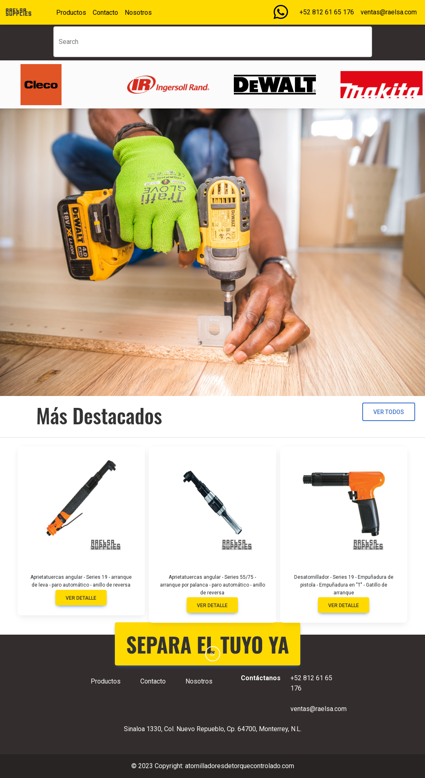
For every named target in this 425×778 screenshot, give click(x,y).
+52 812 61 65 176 (326, 12)
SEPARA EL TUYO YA (207, 644)
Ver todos (388, 412)
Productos (71, 12)
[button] (212, 653)
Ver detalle (81, 598)
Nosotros (138, 12)
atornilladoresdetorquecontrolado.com (239, 766)
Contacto (105, 12)
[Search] (212, 41)
